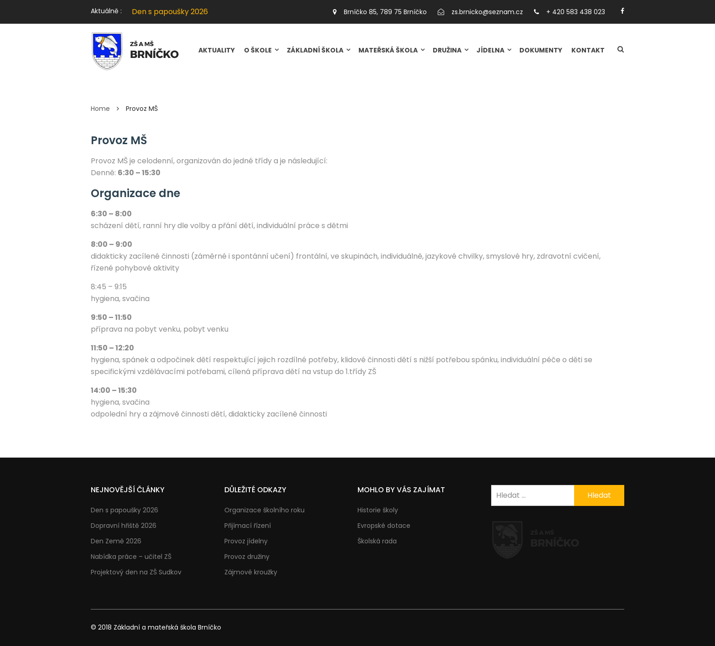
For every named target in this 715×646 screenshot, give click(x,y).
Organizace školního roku (264, 510)
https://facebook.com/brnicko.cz (622, 11)
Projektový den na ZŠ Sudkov (136, 572)
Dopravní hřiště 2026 (123, 525)
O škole (258, 50)
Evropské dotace (384, 525)
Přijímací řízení (247, 525)
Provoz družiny (246, 556)
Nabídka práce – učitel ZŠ (131, 556)
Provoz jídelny (246, 541)
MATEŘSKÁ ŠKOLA (388, 50)
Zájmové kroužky (250, 572)
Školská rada (377, 541)
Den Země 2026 (116, 541)
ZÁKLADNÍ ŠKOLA (315, 50)
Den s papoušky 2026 (170, 11)
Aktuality (216, 50)
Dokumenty (540, 50)
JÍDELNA (490, 50)
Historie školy (378, 510)
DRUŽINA (447, 50)
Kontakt (588, 50)
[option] (222, 11)
